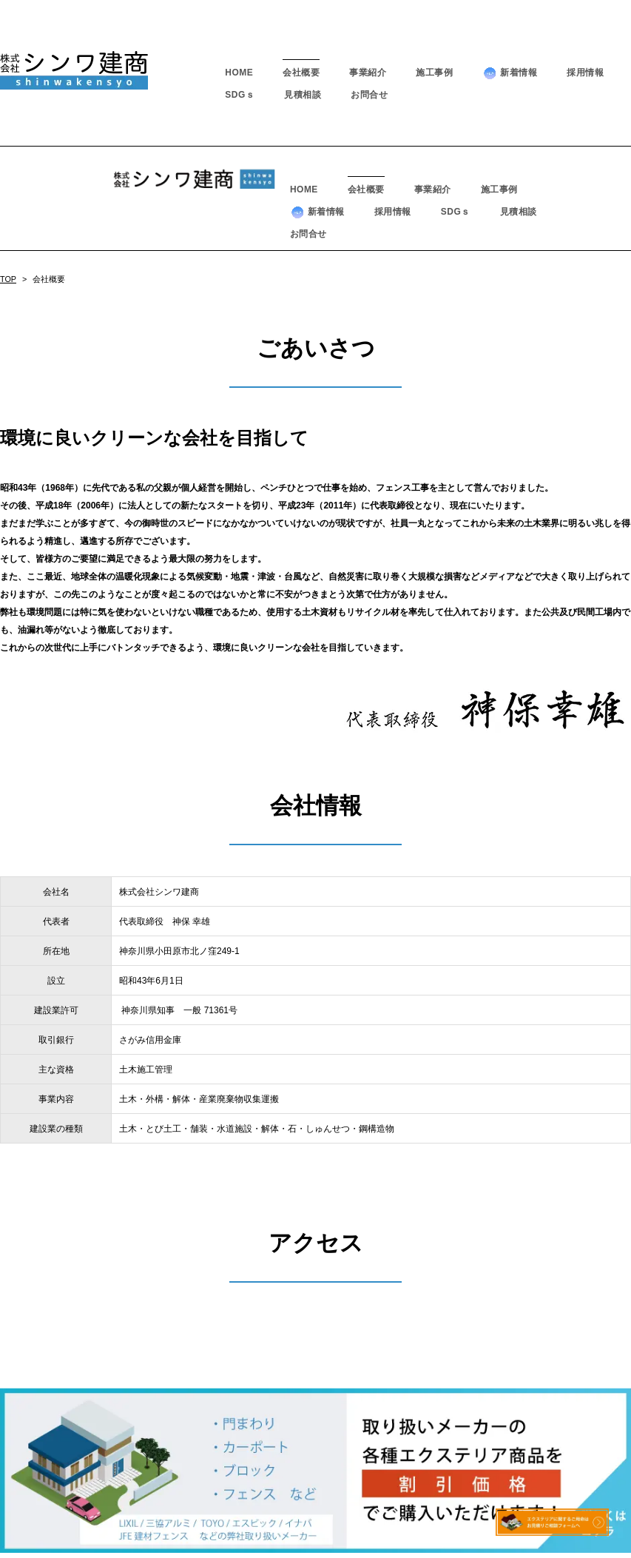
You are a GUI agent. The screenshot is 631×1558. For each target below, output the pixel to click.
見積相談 (302, 95)
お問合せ (369, 95)
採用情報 (585, 72)
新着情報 (509, 72)
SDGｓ (239, 95)
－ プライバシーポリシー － (315, 1529)
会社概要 (301, 72)
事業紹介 (367, 72)
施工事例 (434, 72)
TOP (8, 174)
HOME (239, 72)
